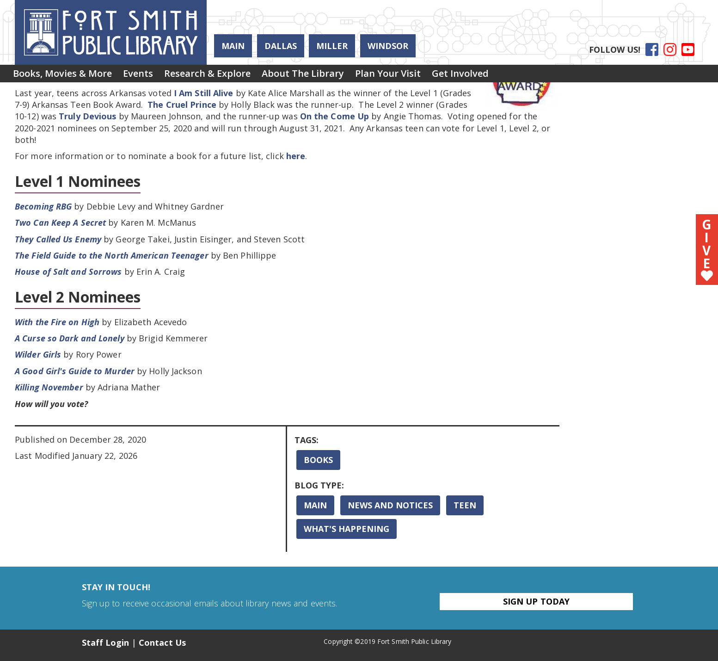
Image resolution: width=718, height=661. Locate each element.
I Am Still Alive (203, 93)
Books (318, 459)
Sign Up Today (536, 601)
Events (149, 75)
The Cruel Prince (181, 104)
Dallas (280, 45)
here (295, 155)
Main (233, 45)
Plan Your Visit (421, 75)
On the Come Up (334, 116)
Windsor (388, 45)
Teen (465, 505)
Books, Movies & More (66, 75)
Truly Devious (87, 116)
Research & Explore (226, 75)
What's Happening (346, 528)
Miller (332, 45)
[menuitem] (66, 76)
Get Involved (501, 75)
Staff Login (105, 642)
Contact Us (162, 642)
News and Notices (390, 505)
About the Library (329, 75)
